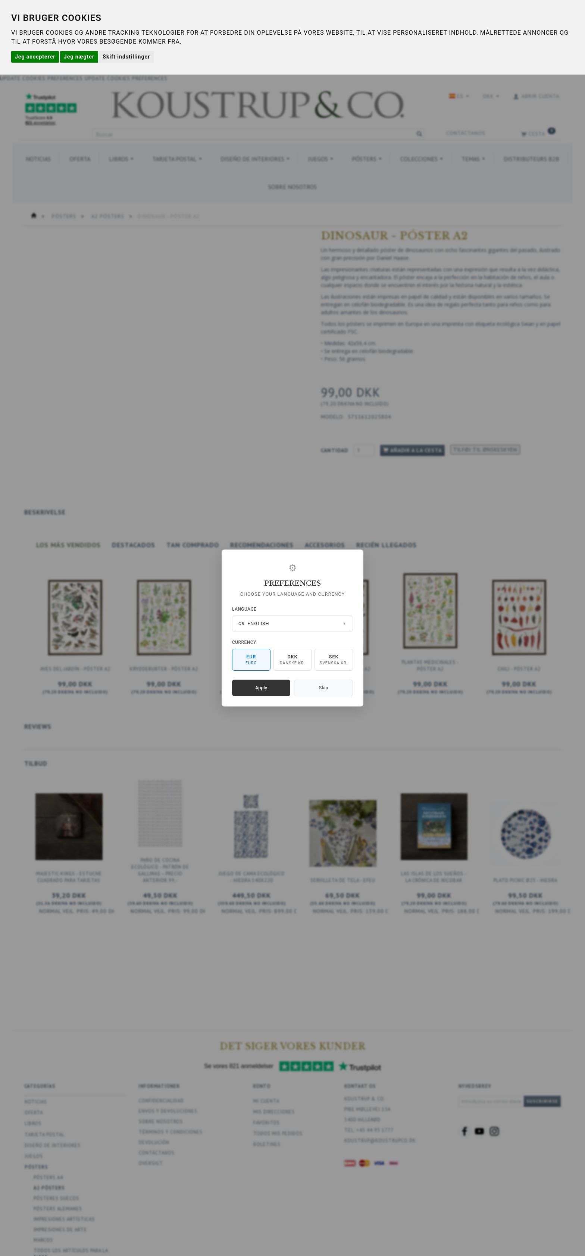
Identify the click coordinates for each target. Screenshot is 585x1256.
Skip (323, 687)
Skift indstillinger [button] (126, 57)
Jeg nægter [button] (79, 57)
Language (244, 609)
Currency (244, 642)
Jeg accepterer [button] (35, 57)
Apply (261, 687)
